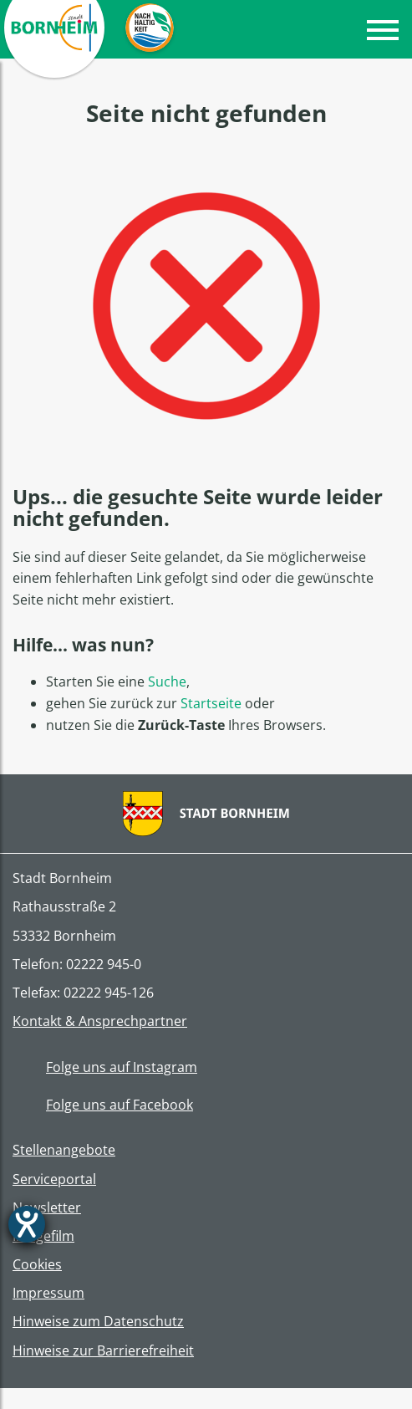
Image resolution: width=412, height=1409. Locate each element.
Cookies (37, 1265)
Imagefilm (43, 1236)
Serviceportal (54, 1179)
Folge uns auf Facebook (103, 1104)
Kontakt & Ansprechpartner (100, 1021)
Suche (167, 681)
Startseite (211, 703)
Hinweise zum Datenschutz (98, 1322)
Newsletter (47, 1208)
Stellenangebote (64, 1150)
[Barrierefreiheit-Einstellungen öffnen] (26, 1224)
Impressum (48, 1293)
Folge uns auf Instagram (105, 1067)
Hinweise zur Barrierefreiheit (103, 1351)
